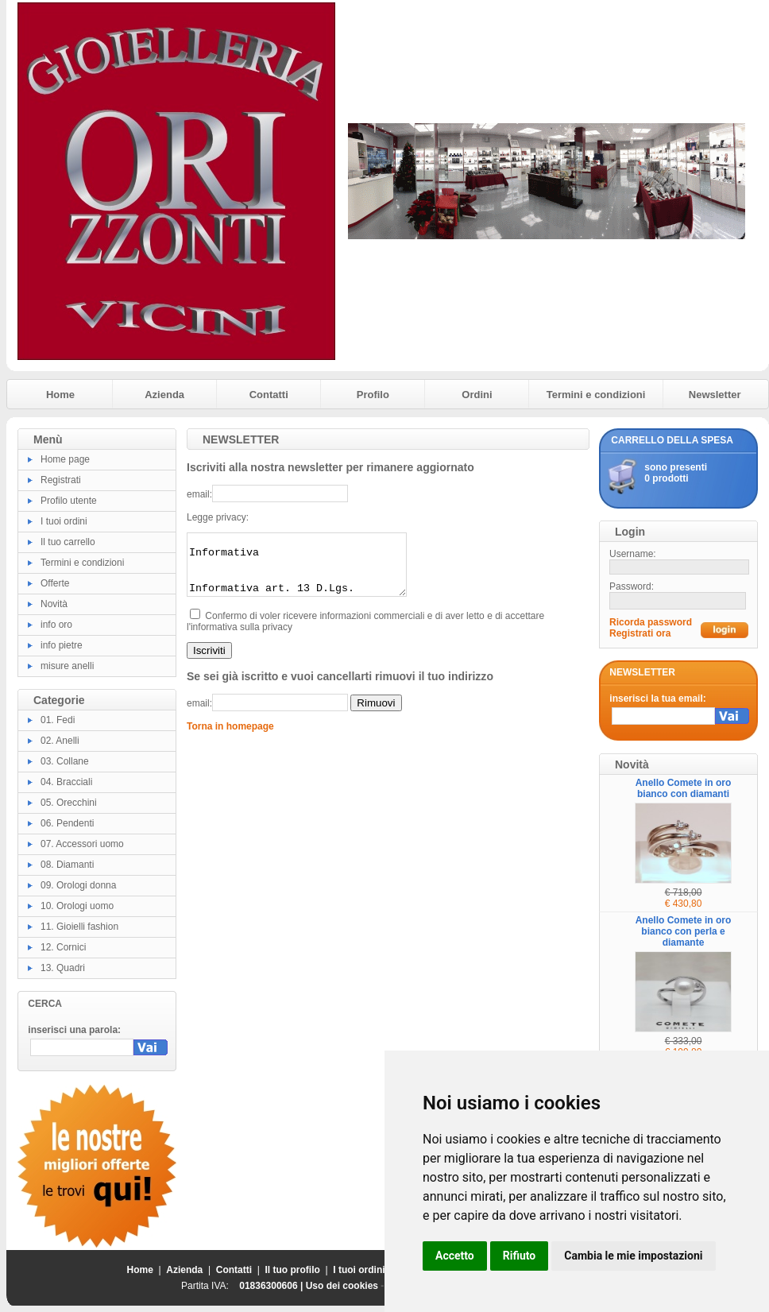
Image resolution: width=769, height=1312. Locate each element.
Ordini (477, 395)
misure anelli (67, 665)
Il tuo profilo (292, 1269)
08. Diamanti (67, 864)
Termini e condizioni (596, 395)
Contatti (268, 395)
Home (60, 395)
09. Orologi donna (78, 885)
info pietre (62, 645)
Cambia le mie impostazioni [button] (633, 1255)
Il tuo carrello (68, 542)
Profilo (373, 395)
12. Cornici (63, 947)
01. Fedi (58, 720)
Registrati (61, 480)
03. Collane (65, 761)
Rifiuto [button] (519, 1255)
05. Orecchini (69, 802)
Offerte (55, 583)
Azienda (164, 395)
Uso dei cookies (342, 1285)
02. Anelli (60, 740)
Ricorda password (650, 622)
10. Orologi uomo (77, 905)
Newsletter (715, 395)
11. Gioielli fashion (79, 926)
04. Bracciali (66, 782)
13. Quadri (63, 967)
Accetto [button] (454, 1255)
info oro (56, 624)
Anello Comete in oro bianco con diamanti (684, 788)
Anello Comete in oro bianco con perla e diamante (684, 931)
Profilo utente (69, 500)
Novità (54, 604)
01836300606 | (272, 1285)
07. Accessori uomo (82, 844)
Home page (65, 459)
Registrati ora (639, 633)
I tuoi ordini (64, 521)
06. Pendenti (67, 823)
